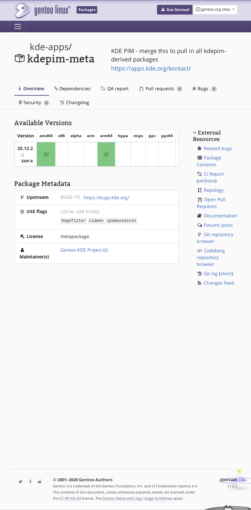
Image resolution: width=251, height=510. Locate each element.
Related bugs (218, 148)
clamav (96, 220)
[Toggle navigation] (17, 26)
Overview (31, 88)
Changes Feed (219, 283)
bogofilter (73, 220)
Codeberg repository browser (211, 257)
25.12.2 (25, 148)
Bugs (204, 88)
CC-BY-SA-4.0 (70, 498)
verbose (206, 181)
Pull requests (161, 88)
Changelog (74, 102)
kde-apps (49, 47)
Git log (211, 273)
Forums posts (218, 225)
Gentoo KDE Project (81, 249)
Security (34, 102)
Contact (228, 480)
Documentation (220, 215)
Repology (214, 190)
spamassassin (121, 220)
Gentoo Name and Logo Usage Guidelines (137, 498)
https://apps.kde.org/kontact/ (151, 68)
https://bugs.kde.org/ (106, 197)
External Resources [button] (207, 135)
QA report (114, 88)
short (226, 273)
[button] (175, 10)
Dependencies (72, 88)
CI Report (214, 174)
